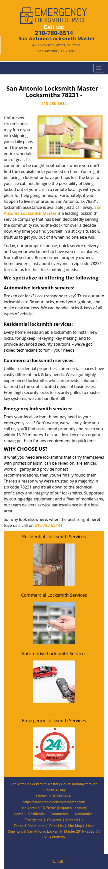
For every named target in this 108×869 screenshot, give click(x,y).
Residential (37, 814)
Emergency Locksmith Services (54, 720)
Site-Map (75, 826)
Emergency (33, 820)
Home (18, 814)
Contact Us (74, 820)
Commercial (59, 814)
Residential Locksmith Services (54, 537)
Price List (56, 826)
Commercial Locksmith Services (54, 595)
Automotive (83, 814)
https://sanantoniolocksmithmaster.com (54, 802)
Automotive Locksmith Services (54, 653)
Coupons (54, 820)
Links (90, 826)
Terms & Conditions (29, 826)
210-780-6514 (54, 33)
